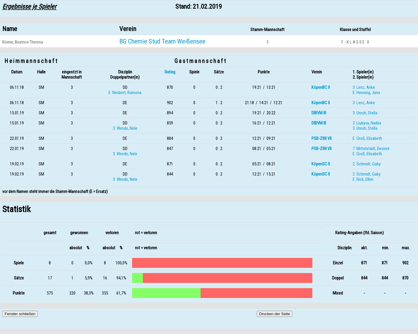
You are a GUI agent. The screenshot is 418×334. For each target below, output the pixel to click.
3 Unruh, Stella (365, 112)
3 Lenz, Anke (364, 87)
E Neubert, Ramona (125, 92)
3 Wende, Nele (125, 128)
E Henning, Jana (366, 92)
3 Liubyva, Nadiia (367, 123)
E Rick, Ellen (363, 179)
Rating (170, 72)
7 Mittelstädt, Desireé (371, 148)
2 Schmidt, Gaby (367, 164)
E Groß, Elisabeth (367, 138)
